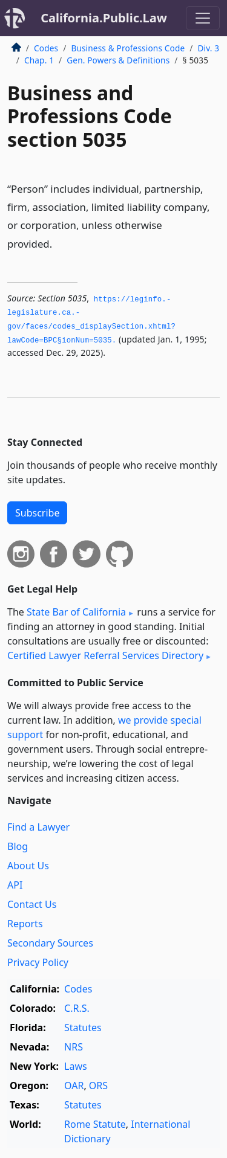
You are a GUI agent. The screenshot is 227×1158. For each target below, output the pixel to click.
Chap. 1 (39, 60)
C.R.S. (77, 1008)
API (14, 885)
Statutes (83, 1027)
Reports (25, 923)
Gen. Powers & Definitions (118, 60)
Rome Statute (95, 1124)
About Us (28, 865)
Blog (17, 846)
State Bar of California (76, 612)
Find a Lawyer (38, 827)
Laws (75, 1066)
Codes (46, 48)
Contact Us (31, 904)
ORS (98, 1085)
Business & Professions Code (128, 48)
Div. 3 (208, 48)
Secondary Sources (50, 943)
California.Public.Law (104, 18)
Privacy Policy (37, 962)
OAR (74, 1085)
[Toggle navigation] (203, 18)
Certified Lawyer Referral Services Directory (105, 655)
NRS (73, 1046)
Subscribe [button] (37, 512)
